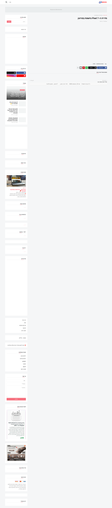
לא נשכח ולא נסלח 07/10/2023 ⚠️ (13, 103)
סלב (25, 323)
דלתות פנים (23, 356)
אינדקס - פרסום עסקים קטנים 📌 (18, 190)
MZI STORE (23, 369)
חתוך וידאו (23, 330)
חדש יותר (104, 80)
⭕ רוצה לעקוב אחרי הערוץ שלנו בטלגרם (17, 345)
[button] (10, 2)
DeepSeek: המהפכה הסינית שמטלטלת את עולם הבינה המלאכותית (12, 119)
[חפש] (18, 22)
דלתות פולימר (23, 359)
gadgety (24, 361)
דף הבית (105, 15)
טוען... (24, 207)
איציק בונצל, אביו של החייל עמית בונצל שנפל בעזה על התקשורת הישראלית (12, 111)
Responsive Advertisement (56, 9)
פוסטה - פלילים (22, 338)
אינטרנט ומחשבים (98, 15)
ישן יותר (32, 80)
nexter (24, 364)
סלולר (94, 64)
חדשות (24, 328)
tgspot (24, 367)
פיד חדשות (23, 29)
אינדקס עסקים (22, 325)
